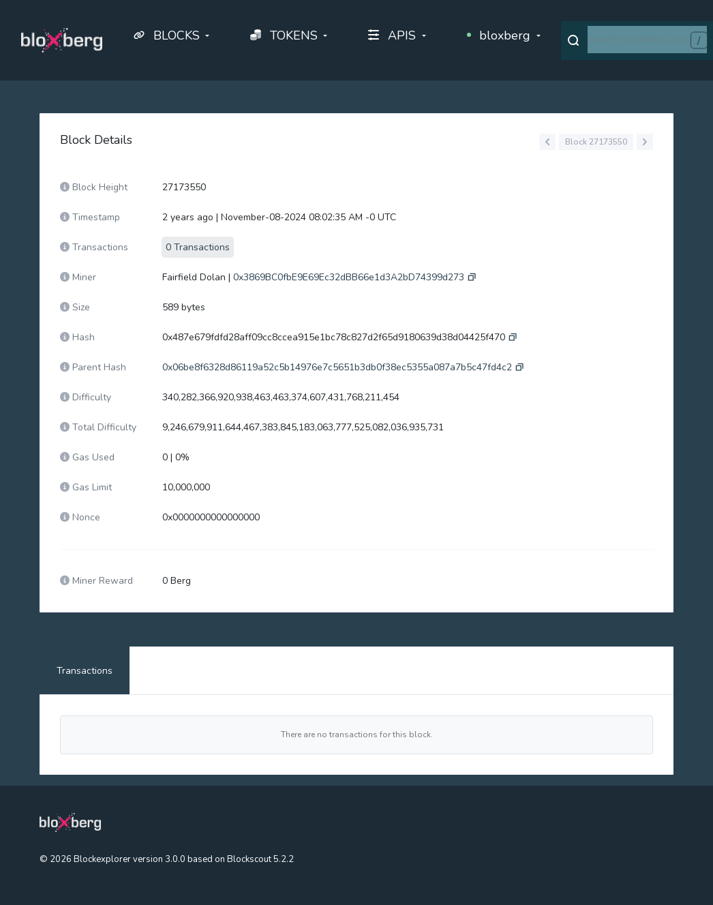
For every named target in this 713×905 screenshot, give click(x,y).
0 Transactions (198, 247)
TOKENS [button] (284, 35)
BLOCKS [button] (167, 35)
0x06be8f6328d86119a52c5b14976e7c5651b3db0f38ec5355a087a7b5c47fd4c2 (337, 367)
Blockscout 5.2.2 (260, 859)
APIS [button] (392, 35)
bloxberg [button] (499, 35)
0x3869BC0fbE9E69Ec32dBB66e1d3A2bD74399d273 (348, 277)
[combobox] (647, 39)
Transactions (84, 670)
